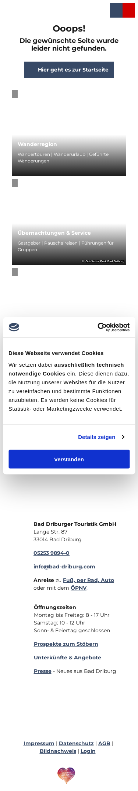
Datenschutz (76, 743)
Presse (43, 671)
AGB (104, 743)
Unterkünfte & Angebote (67, 657)
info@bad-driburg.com (64, 566)
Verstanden (69, 459)
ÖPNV (78, 588)
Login (88, 751)
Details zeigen (96, 437)
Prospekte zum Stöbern (66, 644)
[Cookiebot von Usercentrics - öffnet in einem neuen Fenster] (98, 327)
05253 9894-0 (51, 553)
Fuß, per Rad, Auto (88, 580)
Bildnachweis (58, 751)
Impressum (39, 743)
